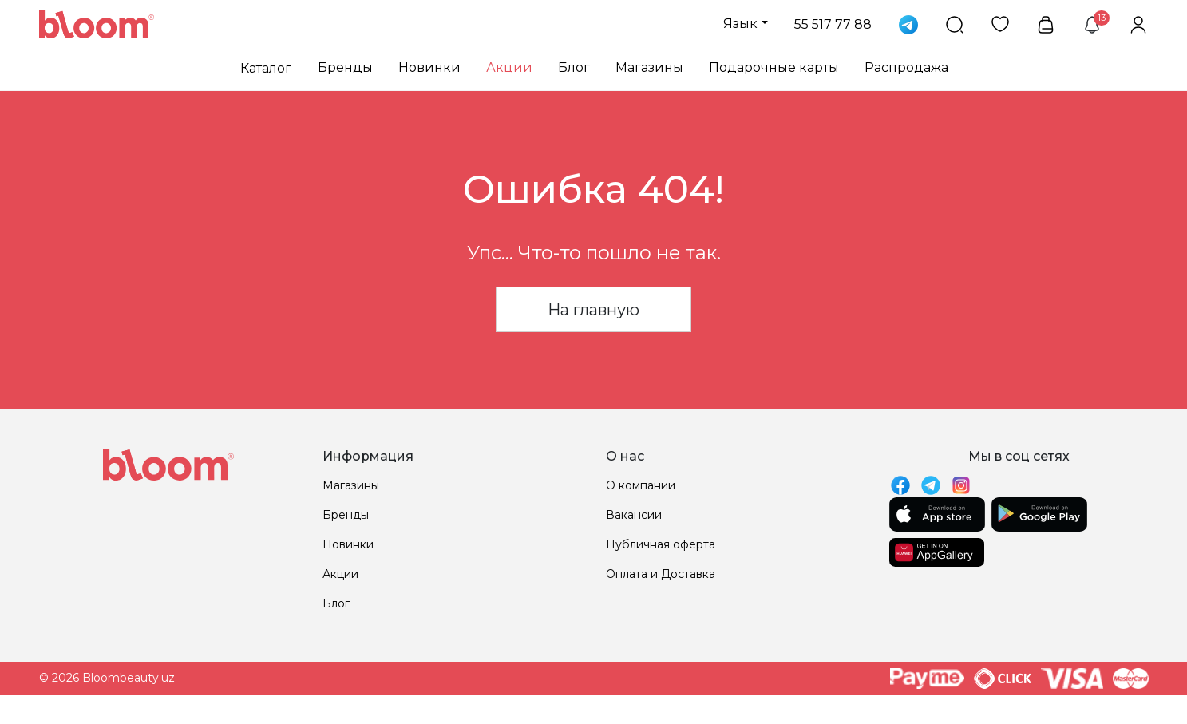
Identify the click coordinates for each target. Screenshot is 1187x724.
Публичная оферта (660, 544)
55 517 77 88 (833, 24)
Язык (740, 23)
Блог (574, 67)
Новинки (429, 67)
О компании (640, 485)
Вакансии (634, 515)
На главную (593, 309)
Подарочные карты (774, 67)
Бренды (345, 67)
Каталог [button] (265, 68)
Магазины (649, 67)
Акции (509, 67)
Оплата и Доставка (660, 574)
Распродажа (906, 67)
